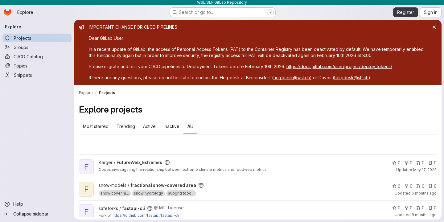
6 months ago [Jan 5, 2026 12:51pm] (424, 193)
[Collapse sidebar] (37, 214)
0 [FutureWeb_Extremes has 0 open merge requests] (420, 162)
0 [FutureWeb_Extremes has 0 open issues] (432, 162)
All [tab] (190, 126)
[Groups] (37, 47)
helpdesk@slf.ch (351, 77)
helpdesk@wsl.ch (291, 77)
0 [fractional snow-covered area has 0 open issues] (432, 186)
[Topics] (37, 65)
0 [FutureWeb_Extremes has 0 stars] (396, 162)
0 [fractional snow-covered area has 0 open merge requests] (420, 186)
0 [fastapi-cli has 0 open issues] (432, 207)
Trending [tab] (126, 126)
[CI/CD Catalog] (37, 56)
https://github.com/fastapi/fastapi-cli (146, 215)
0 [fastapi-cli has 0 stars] (396, 207)
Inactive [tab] (171, 126)
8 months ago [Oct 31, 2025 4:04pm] (424, 214)
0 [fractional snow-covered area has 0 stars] (396, 186)
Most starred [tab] (96, 126)
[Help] (37, 204)
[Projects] (37, 38)
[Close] (434, 27)
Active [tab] (149, 126)
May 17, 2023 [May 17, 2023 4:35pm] (425, 169)
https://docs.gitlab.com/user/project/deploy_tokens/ (339, 66)
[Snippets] (37, 75)
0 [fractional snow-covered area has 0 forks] (408, 186)
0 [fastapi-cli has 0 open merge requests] (420, 207)
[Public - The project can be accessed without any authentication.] (167, 162)
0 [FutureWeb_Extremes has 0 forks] (408, 162)
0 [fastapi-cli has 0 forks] (408, 207)
